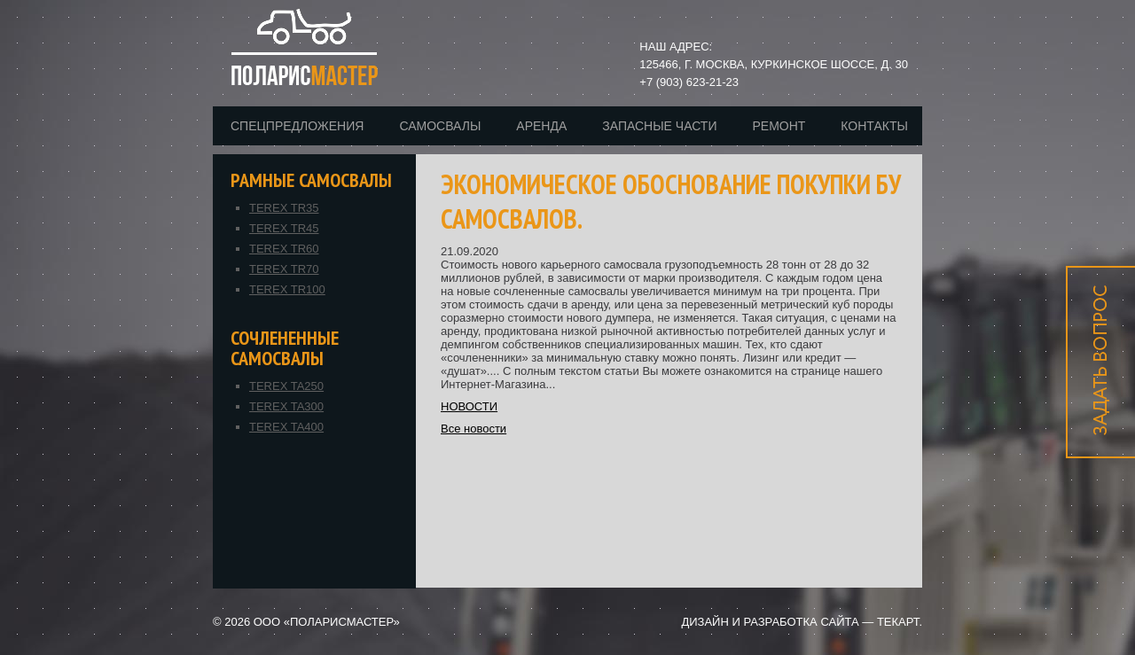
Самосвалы (440, 126)
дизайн (704, 621)
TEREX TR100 (287, 289)
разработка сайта (800, 621)
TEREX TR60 (284, 248)
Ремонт (778, 126)
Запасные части (659, 126)
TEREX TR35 (284, 207)
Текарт (898, 621)
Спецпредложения (297, 126)
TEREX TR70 (284, 269)
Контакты (874, 126)
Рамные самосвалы (311, 180)
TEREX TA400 (286, 426)
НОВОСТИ (469, 406)
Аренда (541, 126)
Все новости (473, 428)
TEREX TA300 (286, 406)
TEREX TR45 (284, 228)
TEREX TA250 (286, 386)
